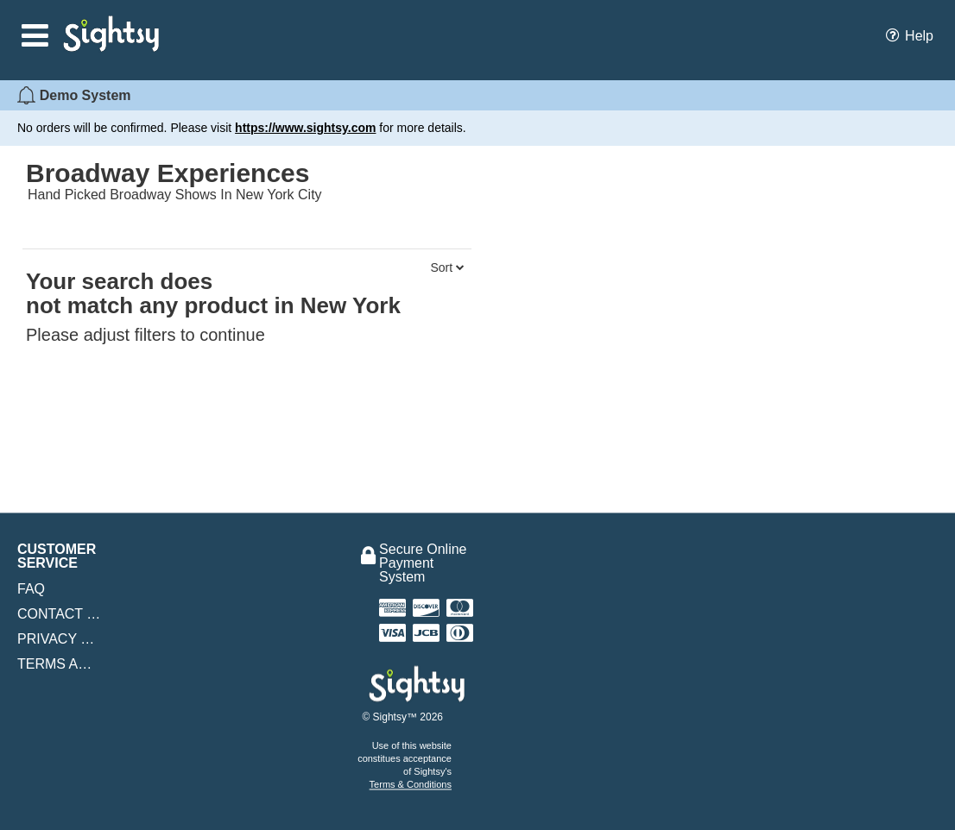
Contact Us (59, 614)
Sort (447, 267)
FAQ (31, 589)
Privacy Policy (59, 639)
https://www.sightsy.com (305, 128)
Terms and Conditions (59, 664)
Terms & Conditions (411, 784)
